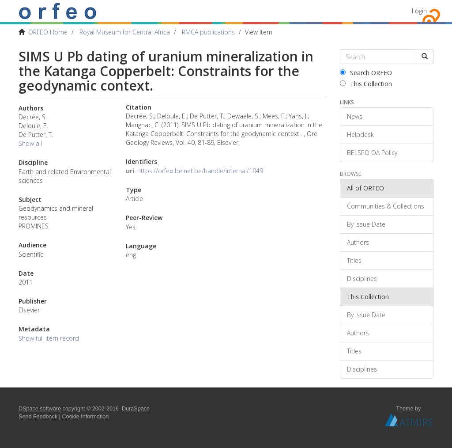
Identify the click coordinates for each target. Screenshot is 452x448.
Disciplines (362, 278)
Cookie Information (85, 417)
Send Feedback (38, 417)
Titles (354, 260)
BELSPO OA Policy (372, 152)
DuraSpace (136, 409)
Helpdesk (360, 134)
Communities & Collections (385, 206)
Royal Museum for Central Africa (124, 32)
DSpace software (40, 409)
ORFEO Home (48, 32)
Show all (30, 143)
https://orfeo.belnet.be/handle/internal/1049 (200, 171)
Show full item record (49, 338)
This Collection (366, 84)
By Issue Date (366, 224)
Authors (358, 242)
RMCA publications (208, 32)
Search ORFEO (366, 72)
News (354, 116)
